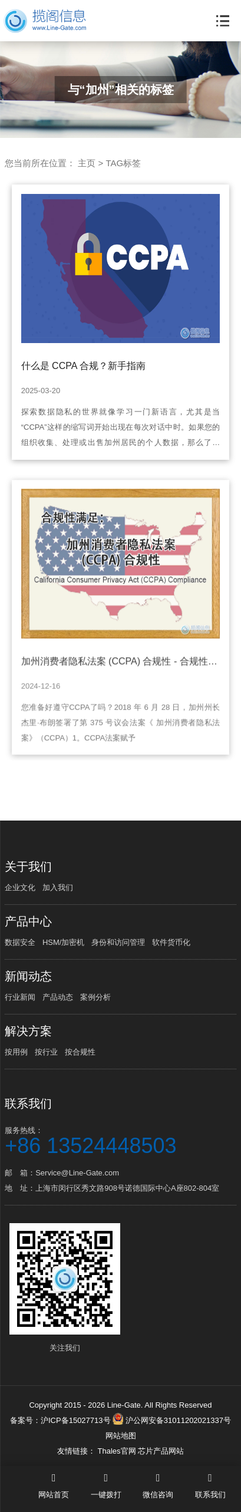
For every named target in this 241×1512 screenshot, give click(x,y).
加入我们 (57, 887)
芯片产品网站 (161, 1451)
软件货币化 (171, 942)
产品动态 (57, 997)
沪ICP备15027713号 (76, 1420)
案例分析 (95, 997)
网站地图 (120, 1435)
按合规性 (80, 1051)
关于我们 (28, 866)
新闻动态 (28, 976)
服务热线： (120, 1140)
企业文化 (20, 887)
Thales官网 (117, 1451)
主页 (86, 163)
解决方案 (28, 1031)
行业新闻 (20, 997)
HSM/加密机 (63, 942)
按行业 (46, 1051)
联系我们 (28, 1103)
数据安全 (20, 942)
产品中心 (28, 921)
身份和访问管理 (118, 942)
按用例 (16, 1051)
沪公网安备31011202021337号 (172, 1420)
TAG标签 (123, 163)
